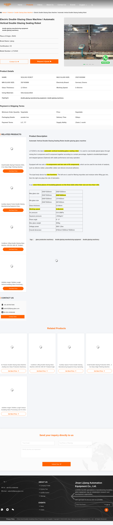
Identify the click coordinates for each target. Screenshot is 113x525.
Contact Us (62, 5)
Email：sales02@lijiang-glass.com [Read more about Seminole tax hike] (12, 491)
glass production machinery (44, 239)
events (72, 5)
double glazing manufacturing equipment (68, 239)
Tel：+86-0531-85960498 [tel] (9, 487)
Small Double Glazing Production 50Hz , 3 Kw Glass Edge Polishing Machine (99, 366)
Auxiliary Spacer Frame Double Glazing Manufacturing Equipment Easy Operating (12, 206)
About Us (50, 5)
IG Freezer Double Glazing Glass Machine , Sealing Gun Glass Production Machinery (13, 366)
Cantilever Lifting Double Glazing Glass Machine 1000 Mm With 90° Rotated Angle (12, 245)
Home (20, 5)
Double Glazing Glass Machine (23, 12)
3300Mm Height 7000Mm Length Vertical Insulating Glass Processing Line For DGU (11, 284)
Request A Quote (44, 61)
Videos (39, 5)
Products (29, 5)
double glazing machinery (91, 239)
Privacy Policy (10, 519)
